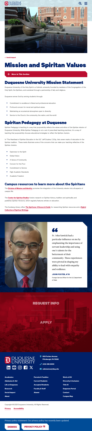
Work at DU (67, 377)
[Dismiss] (12, 427)
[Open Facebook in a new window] (25, 367)
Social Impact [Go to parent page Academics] (11, 57)
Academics (9, 377)
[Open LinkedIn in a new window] (8, 367)
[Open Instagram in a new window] (20, 367)
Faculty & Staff (40, 388)
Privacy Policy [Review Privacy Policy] (33, 426)
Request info (46, 303)
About (7, 396)
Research (8, 388)
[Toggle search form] (80, 3)
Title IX (66, 385)
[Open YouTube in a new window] (14, 367)
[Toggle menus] (85, 3)
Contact (66, 392)
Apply (46, 322)
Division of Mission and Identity (20, 188)
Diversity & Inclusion (71, 381)
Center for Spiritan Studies (18, 198)
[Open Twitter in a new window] (31, 367)
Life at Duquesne (11, 385)
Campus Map (68, 396)
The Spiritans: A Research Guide (38, 207)
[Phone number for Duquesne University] (63, 364)
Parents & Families (41, 377)
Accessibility (19, 408)
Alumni (36, 392)
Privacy (8, 408)
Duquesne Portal (69, 388)
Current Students (40, 381)
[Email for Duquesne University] (63, 369)
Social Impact (10, 392)
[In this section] (46, 74)
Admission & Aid (11, 381)
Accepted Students (41, 385)
